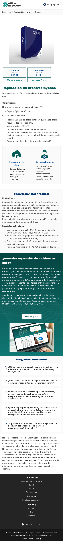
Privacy (24, 539)
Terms (31, 539)
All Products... (31, 492)
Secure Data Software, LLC (16, 533)
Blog (31, 512)
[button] (31, 369)
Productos (6, 12)
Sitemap (38, 539)
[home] (11, 4)
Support (31, 515)
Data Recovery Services (31, 500)
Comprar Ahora (14, 80)
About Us (31, 508)
